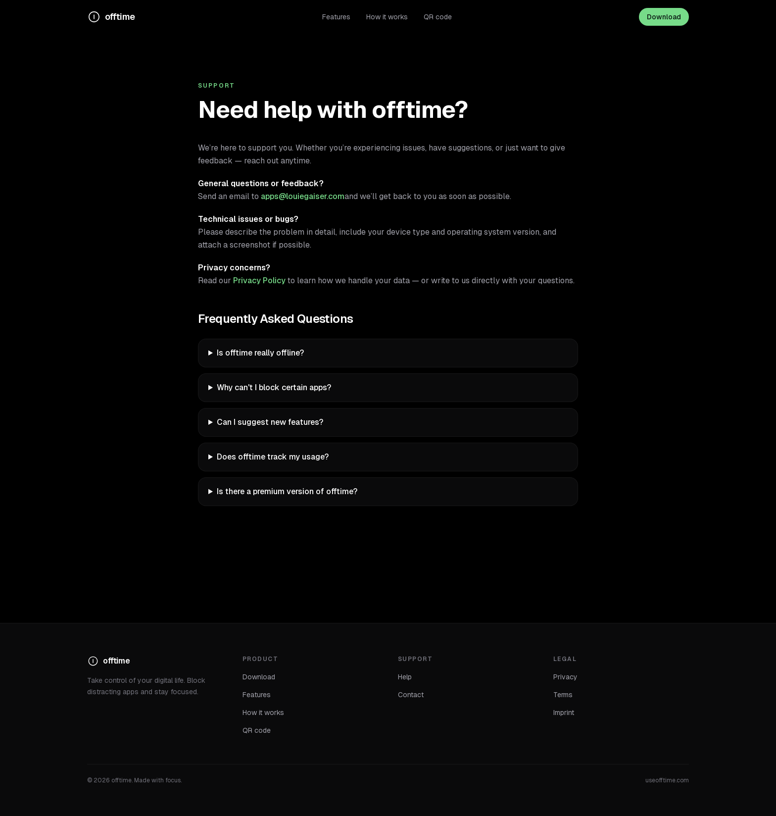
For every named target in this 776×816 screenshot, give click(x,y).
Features (336, 16)
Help (405, 676)
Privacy (565, 676)
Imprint (563, 712)
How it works (387, 16)
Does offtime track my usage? (273, 457)
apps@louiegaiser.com (302, 196)
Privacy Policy (259, 280)
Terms (563, 694)
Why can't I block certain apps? (274, 387)
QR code (438, 16)
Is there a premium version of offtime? (287, 491)
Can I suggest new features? (270, 422)
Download (664, 16)
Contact (411, 694)
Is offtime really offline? (260, 353)
